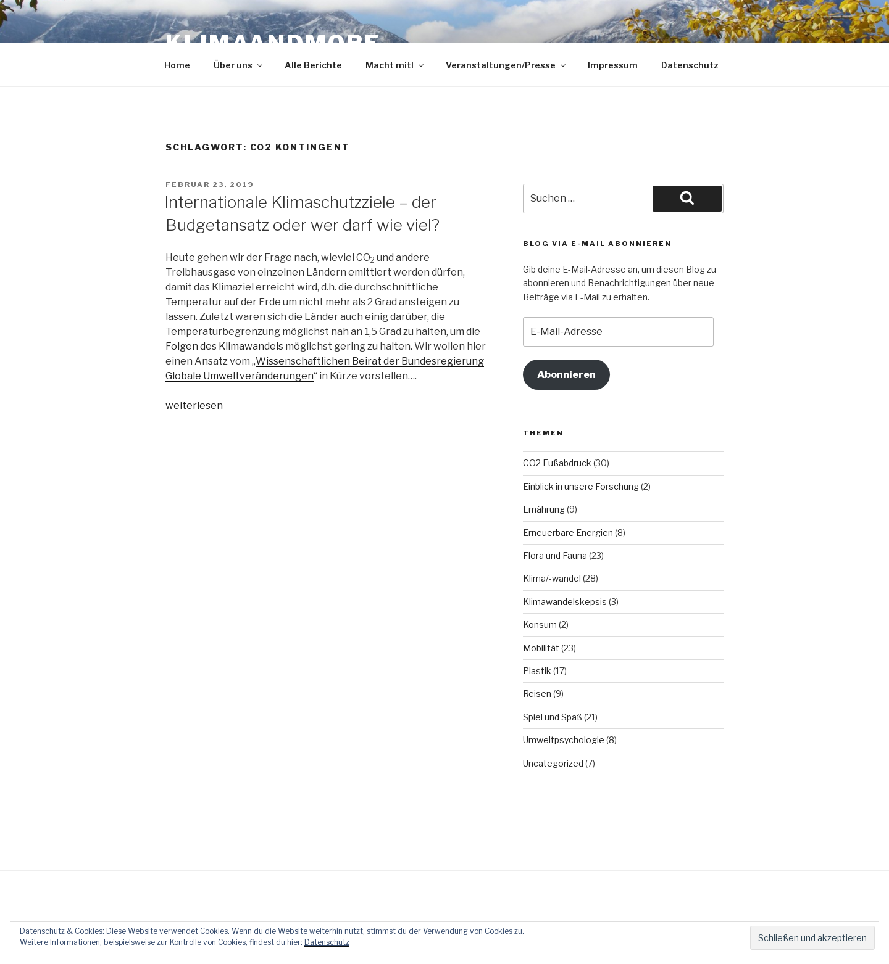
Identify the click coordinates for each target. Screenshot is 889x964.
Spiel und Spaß (552, 717)
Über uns (239, 65)
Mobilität (541, 648)
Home (177, 65)
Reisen (537, 693)
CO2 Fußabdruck (557, 463)
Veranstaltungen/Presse (506, 65)
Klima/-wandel (552, 578)
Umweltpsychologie (563, 740)
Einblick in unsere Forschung (581, 486)
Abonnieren (566, 375)
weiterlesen (194, 405)
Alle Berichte (313, 65)
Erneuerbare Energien (568, 532)
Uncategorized (553, 763)
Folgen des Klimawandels (224, 346)
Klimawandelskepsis (565, 601)
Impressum (613, 65)
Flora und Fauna (555, 555)
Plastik (537, 670)
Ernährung (544, 509)
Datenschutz (690, 65)
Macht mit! (395, 65)
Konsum (540, 624)
